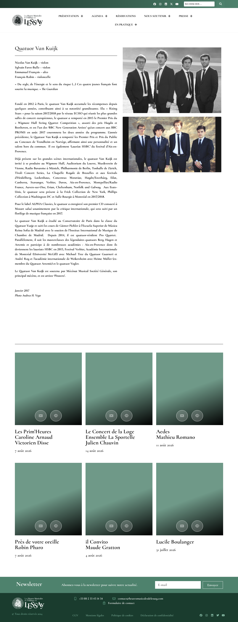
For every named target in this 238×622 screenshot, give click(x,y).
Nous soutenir (157, 16)
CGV (75, 615)
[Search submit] (220, 4)
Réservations (126, 16)
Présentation (71, 16)
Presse (185, 16)
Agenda (99, 16)
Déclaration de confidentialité (157, 615)
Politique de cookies (122, 615)
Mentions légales (95, 615)
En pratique (126, 24)
